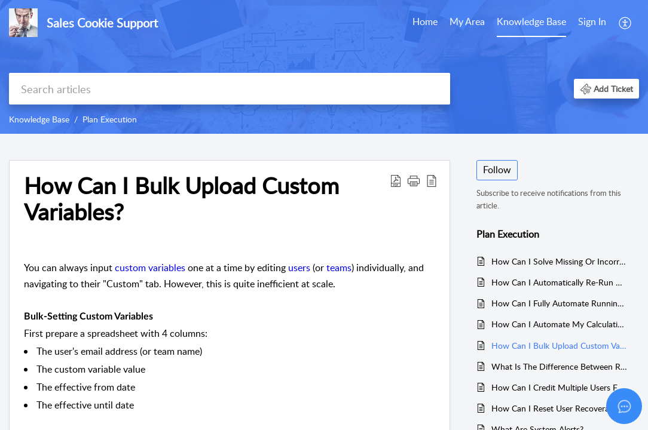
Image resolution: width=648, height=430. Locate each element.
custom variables (150, 267)
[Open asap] (624, 406)
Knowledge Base (531, 21)
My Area (467, 21)
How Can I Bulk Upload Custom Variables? (559, 345)
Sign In (592, 21)
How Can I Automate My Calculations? (559, 324)
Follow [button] (497, 169)
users (299, 267)
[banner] (324, 67)
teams (338, 267)
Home (425, 21)
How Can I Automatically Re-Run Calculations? (559, 282)
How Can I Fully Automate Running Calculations (559, 303)
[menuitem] (425, 22)
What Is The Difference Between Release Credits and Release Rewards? (559, 366)
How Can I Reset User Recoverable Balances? (559, 408)
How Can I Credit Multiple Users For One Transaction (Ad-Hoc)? (559, 387)
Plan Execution (109, 119)
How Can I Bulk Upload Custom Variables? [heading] (181, 199)
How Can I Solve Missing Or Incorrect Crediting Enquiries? (559, 261)
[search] (229, 89)
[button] (625, 22)
